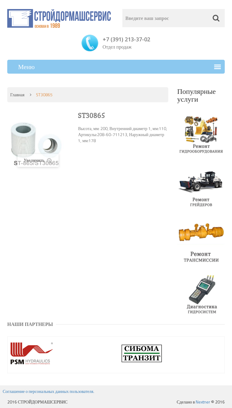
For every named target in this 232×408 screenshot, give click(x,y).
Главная (17, 94)
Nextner (203, 402)
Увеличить (38, 160)
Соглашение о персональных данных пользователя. (48, 391)
